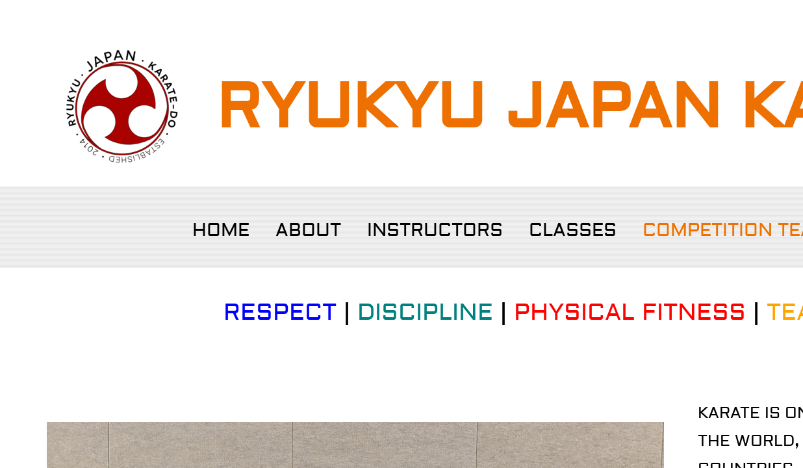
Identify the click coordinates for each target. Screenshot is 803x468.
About (308, 230)
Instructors (435, 230)
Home (220, 230)
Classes (573, 230)
